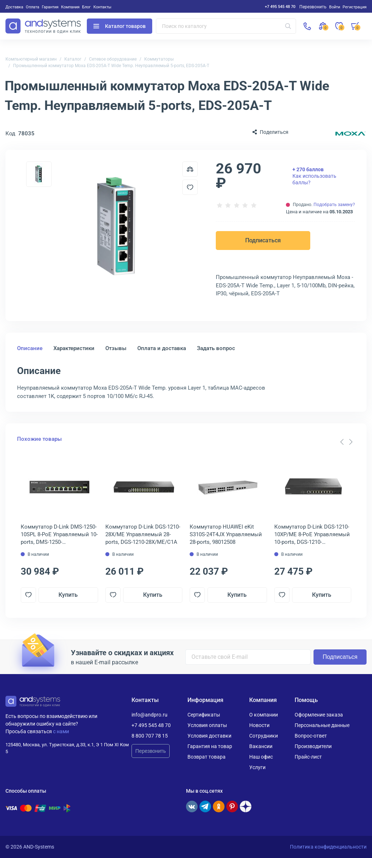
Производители (313, 746)
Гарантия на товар (209, 746)
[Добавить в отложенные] (190, 187)
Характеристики (73, 348)
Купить (68, 594)
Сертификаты (203, 715)
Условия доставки (209, 736)
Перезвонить (151, 751)
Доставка (14, 6)
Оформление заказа (319, 715)
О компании (263, 715)
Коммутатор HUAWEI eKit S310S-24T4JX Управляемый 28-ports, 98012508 (226, 534)
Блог (86, 6)
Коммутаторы (159, 59)
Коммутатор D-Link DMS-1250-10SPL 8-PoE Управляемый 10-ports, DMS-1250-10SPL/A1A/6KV (59, 535)
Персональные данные (322, 725)
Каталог (72, 59)
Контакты (102, 6)
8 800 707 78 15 (150, 736)
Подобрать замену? (334, 204)
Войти (334, 6)
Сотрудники (263, 736)
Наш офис (261, 757)
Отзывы (115, 348)
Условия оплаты (207, 725)
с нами (61, 731)
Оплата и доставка (161, 348)
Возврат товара (206, 757)
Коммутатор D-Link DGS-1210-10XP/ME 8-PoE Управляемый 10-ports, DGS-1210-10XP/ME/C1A (312, 535)
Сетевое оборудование (113, 59)
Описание (30, 348)
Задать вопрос (216, 348)
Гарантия (50, 6)
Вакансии (260, 746)
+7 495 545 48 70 (280, 6)
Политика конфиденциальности (328, 847)
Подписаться (263, 240)
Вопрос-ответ (311, 736)
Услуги (257, 767)
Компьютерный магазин (31, 59)
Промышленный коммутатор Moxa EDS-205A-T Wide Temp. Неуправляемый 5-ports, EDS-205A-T (111, 65)
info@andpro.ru (149, 715)
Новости (259, 725)
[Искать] (288, 26)
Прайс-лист (308, 757)
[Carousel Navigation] (346, 442)
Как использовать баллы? (314, 176)
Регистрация (355, 6)
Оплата (32, 6)
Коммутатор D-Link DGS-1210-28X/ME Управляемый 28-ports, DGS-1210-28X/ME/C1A (142, 534)
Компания (70, 6)
